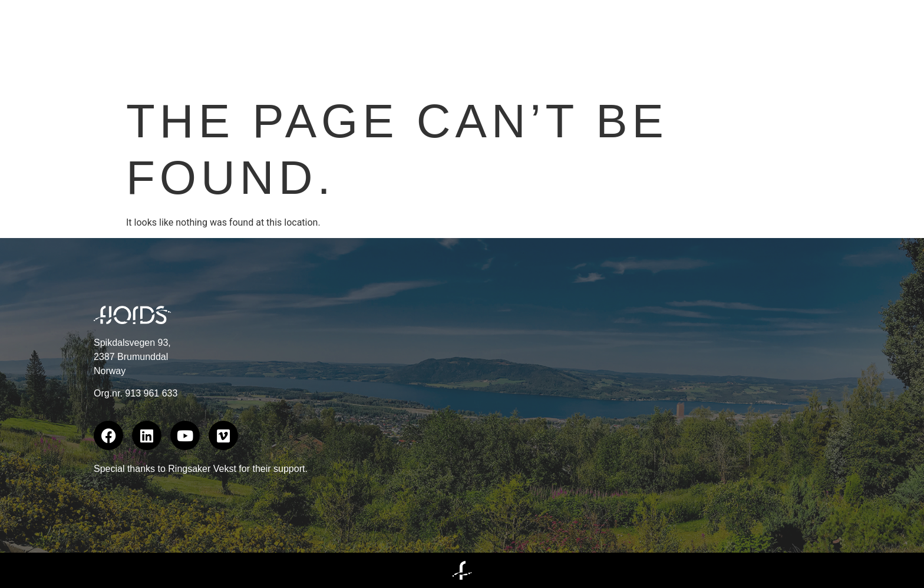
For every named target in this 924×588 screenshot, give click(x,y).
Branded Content (679, 44)
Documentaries (814, 44)
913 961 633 (151, 393)
